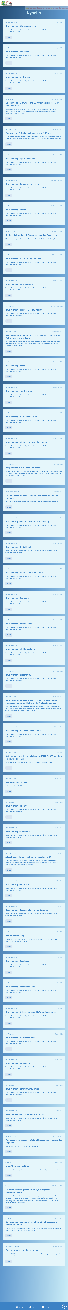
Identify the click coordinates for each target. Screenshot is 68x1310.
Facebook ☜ (21, 1307)
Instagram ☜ (34, 1307)
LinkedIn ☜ (46, 1307)
